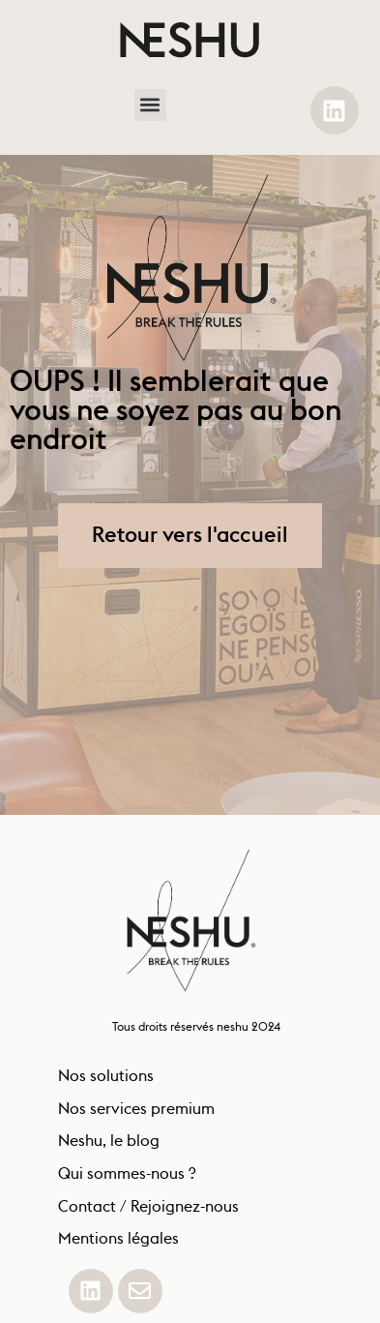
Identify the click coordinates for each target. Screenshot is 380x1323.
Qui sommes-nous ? (126, 1179)
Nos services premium (136, 1114)
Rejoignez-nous (185, 1212)
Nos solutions (108, 1082)
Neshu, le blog (109, 1146)
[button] (150, 105)
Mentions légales (118, 1244)
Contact (87, 1212)
